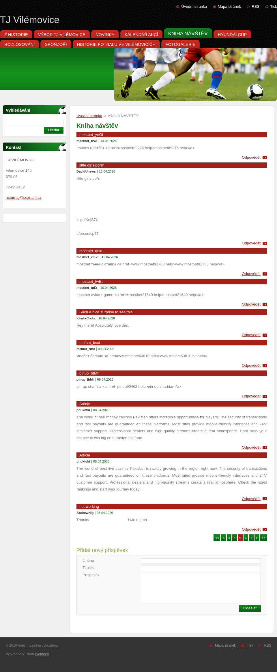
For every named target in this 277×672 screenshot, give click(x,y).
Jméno (88, 560)
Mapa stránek (229, 6)
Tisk (273, 6)
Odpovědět (251, 157)
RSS (255, 6)
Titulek (88, 568)
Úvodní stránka (194, 6)
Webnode (42, 654)
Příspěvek (91, 575)
